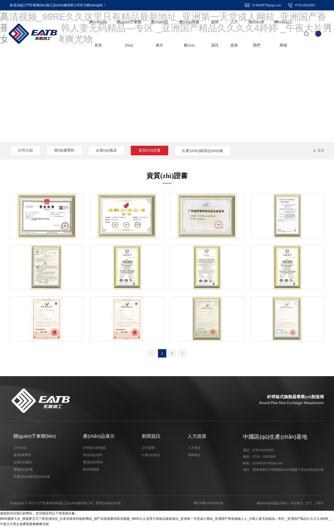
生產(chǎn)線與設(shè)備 (207, 151)
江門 (308, 503)
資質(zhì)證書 (153, 150)
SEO (319, 503)
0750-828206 (262, 450)
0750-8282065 (305, 5)
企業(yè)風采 (109, 150)
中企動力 (296, 503)
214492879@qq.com (266, 5)
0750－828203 (263, 456)
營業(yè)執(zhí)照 (108, 503)
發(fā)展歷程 (66, 150)
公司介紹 (25, 150)
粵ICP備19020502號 (208, 503)
